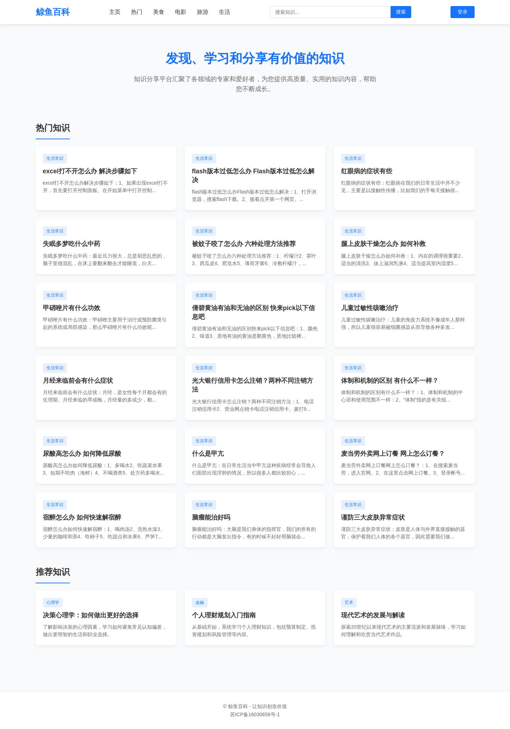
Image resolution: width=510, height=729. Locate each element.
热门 (136, 12)
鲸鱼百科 (53, 12)
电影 (180, 12)
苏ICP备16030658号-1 (255, 714)
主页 (114, 12)
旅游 (202, 12)
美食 (158, 12)
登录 (463, 12)
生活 (224, 12)
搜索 (401, 12)
